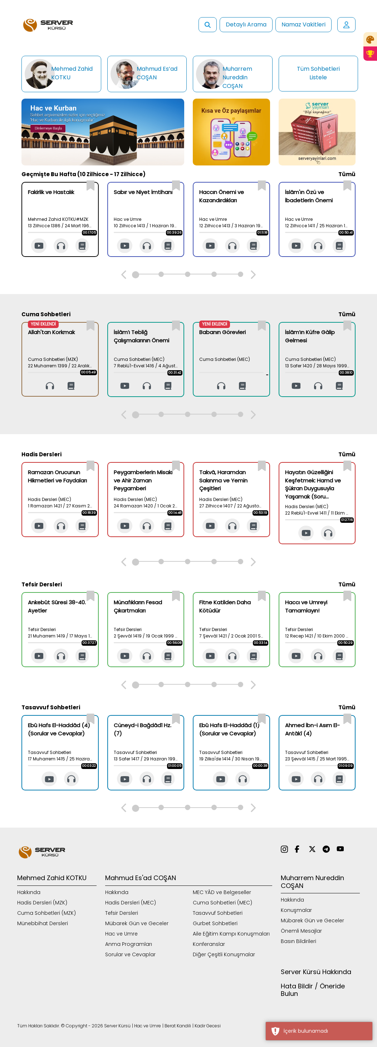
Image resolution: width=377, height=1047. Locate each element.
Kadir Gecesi (208, 1026)
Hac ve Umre (121, 933)
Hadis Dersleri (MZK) (42, 902)
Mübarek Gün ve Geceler (136, 923)
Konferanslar (209, 944)
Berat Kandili (178, 1026)
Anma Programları (128, 944)
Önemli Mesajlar (301, 930)
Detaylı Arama (246, 24)
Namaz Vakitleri (303, 24)
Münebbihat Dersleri (42, 923)
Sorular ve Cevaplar (130, 954)
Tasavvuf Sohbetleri (218, 913)
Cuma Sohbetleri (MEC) (222, 902)
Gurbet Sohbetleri (215, 923)
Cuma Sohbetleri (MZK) (46, 913)
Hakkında (28, 892)
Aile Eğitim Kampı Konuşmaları (231, 933)
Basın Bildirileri (298, 941)
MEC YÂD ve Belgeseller (222, 892)
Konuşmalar (296, 910)
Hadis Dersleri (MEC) (130, 902)
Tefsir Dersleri (121, 913)
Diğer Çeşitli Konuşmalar (224, 954)
